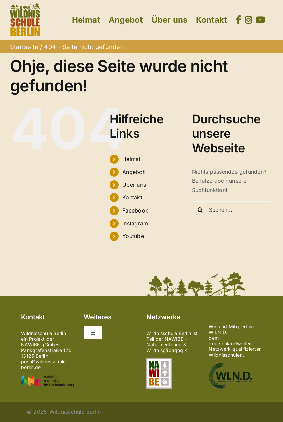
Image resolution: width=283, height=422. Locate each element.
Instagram (135, 223)
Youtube (133, 236)
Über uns (134, 184)
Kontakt (132, 197)
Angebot (133, 172)
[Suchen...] (232, 209)
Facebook (135, 210)
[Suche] (200, 209)
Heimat (131, 159)
